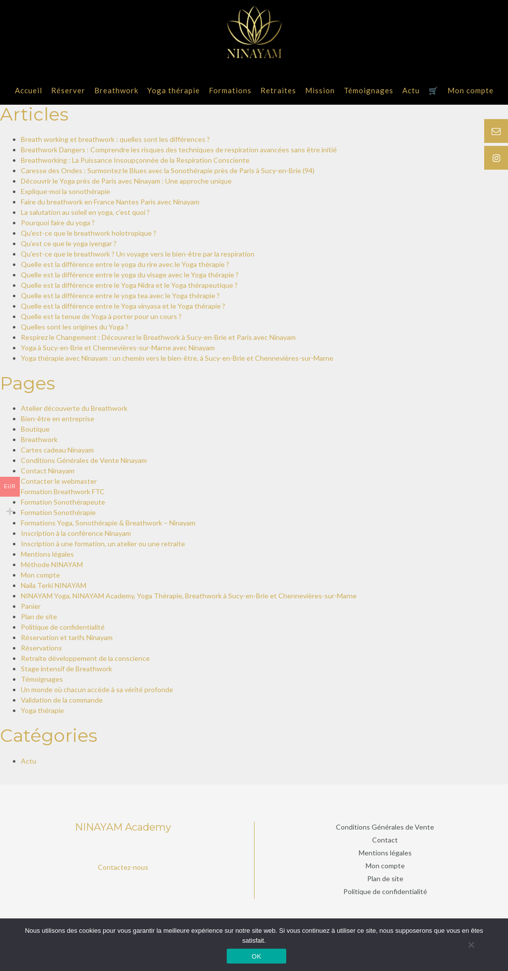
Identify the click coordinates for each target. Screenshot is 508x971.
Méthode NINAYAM (52, 564)
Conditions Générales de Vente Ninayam (84, 460)
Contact (385, 840)
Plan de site (39, 616)
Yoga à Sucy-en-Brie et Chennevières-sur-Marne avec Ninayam (118, 347)
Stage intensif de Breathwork (66, 668)
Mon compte (470, 90)
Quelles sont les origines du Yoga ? (74, 327)
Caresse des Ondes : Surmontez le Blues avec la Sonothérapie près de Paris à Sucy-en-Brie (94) (168, 170)
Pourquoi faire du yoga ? (58, 222)
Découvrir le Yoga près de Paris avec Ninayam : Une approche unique (126, 181)
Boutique (35, 429)
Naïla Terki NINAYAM (53, 585)
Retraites (278, 90)
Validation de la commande (62, 700)
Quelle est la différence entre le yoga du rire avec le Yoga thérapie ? (125, 264)
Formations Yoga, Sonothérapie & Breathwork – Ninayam (108, 522)
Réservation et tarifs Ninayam (67, 637)
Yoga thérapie (173, 90)
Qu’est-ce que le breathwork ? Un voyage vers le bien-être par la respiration (137, 254)
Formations (230, 90)
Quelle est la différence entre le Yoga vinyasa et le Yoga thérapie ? (123, 306)
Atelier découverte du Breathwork (74, 408)
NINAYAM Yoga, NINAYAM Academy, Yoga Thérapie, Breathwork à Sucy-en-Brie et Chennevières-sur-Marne (189, 595)
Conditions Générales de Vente (385, 827)
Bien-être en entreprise (57, 418)
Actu (411, 90)
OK (256, 956)
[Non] (471, 945)
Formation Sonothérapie (58, 512)
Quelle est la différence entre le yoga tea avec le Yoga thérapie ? (120, 295)
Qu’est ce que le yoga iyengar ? (69, 243)
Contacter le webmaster (59, 481)
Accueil (28, 90)
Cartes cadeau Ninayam (57, 450)
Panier (31, 606)
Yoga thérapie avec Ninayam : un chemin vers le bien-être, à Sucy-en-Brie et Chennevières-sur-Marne (177, 358)
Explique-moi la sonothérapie (65, 191)
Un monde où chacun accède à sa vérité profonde (97, 689)
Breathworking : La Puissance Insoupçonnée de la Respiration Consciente (135, 160)
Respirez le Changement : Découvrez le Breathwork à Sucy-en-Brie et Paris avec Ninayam (158, 337)
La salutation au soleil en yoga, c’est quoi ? (85, 212)
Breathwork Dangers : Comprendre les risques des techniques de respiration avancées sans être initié (179, 149)
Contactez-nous (123, 867)
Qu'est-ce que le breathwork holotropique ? (88, 233)
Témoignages (368, 90)
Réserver (68, 90)
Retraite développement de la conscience (85, 658)
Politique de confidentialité (63, 627)
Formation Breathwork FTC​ (63, 491)
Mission (320, 90)
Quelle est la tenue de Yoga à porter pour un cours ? (101, 316)
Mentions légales (47, 554)
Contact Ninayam (47, 470)
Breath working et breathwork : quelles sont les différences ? (115, 139)
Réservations (41, 648)
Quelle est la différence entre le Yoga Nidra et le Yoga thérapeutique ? (129, 285)
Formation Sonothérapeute (63, 502)
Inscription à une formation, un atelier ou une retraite (103, 543)
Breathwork (116, 90)
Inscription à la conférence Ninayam (76, 533)
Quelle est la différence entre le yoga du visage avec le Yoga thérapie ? (130, 274)
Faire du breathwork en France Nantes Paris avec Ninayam (110, 201)
